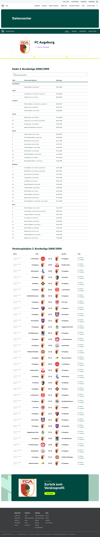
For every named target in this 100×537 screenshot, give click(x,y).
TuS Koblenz (35, 283)
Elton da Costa (28, 174)
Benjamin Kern (28, 140)
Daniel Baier (27, 171)
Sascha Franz (27, 107)
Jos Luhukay (27, 93)
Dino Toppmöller (28, 201)
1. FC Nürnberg (34, 258)
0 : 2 (50, 290)
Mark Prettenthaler (29, 154)
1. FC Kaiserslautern (67, 339)
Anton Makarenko (28, 234)
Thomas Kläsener (28, 147)
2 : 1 (50, 259)
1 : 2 (50, 308)
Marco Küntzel (28, 227)
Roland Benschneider (29, 160)
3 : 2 (50, 302)
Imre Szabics (27, 217)
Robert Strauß (27, 197)
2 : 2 (50, 314)
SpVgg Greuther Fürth (67, 327)
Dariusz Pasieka (28, 110)
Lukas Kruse (27, 120)
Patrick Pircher (27, 150)
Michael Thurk (27, 231)
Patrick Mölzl (27, 191)
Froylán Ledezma (28, 214)
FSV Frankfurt (65, 314)
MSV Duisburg (34, 271)
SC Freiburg (65, 277)
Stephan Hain (27, 238)
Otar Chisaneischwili (29, 137)
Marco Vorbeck (28, 221)
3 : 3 (50, 451)
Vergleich (81, 259)
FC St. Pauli (64, 302)
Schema (80, 257)
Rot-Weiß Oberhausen (32, 296)
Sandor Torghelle (28, 224)
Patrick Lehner (27, 117)
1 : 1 (50, 321)
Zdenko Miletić (28, 87)
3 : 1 (50, 358)
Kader (14, 73)
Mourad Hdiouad (28, 184)
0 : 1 (50, 333)
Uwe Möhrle (27, 157)
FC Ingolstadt (35, 308)
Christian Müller (28, 187)
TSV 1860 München (33, 333)
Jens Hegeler (27, 167)
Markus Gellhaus (28, 104)
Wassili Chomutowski (29, 127)
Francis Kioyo (27, 211)
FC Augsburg (65, 258)
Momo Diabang (28, 207)
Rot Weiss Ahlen (66, 265)
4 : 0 (50, 463)
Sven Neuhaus (27, 124)
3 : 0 (50, 265)
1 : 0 (50, 339)
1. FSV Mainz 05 (66, 289)
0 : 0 (50, 364)
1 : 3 (50, 277)
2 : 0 (50, 271)
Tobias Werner (27, 177)
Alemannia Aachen (66, 358)
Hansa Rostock (65, 345)
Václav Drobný (28, 134)
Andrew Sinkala (28, 194)
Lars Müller (27, 181)
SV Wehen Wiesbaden (32, 351)
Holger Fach (27, 97)
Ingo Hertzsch (27, 144)
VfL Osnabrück (34, 320)
